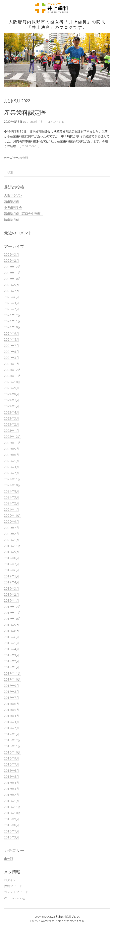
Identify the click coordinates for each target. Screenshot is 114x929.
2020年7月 (11, 528)
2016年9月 (11, 758)
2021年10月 (12, 485)
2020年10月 (12, 515)
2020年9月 (11, 521)
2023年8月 (11, 394)
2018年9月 (11, 625)
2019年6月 (11, 570)
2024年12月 (12, 315)
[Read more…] (29, 146)
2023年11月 (12, 376)
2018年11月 (12, 613)
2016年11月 (12, 746)
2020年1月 (11, 540)
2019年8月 (11, 558)
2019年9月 (11, 552)
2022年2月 (11, 473)
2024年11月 (12, 321)
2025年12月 (12, 267)
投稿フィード (13, 886)
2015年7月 (11, 831)
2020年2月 (11, 534)
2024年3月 (11, 358)
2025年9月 (11, 285)
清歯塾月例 (11, 201)
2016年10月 (12, 752)
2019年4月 (11, 582)
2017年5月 (11, 710)
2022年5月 (11, 461)
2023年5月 (11, 406)
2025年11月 (12, 273)
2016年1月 (11, 801)
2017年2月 (11, 728)
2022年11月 (12, 443)
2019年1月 (11, 600)
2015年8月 (11, 825)
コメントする (55, 122)
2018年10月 (12, 619)
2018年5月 (11, 643)
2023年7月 (11, 400)
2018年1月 (11, 667)
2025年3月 (11, 303)
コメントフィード (16, 892)
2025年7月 (11, 291)
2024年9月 (11, 333)
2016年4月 (11, 783)
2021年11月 (12, 479)
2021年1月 (11, 509)
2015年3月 (11, 837)
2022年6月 (11, 455)
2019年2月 (11, 594)
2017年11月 (12, 673)
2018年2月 (11, 661)
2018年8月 (11, 631)
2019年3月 (11, 588)
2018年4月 (11, 649)
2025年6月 (11, 297)
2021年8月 (11, 491)
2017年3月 (11, 722)
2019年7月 (11, 564)
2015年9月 (11, 819)
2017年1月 (11, 734)
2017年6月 (11, 704)
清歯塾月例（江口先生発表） (23, 213)
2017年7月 (11, 698)
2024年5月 (11, 352)
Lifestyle (35, 921)
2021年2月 (11, 503)
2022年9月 (11, 449)
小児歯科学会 (13, 207)
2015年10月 (12, 813)
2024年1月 (11, 364)
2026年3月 (11, 254)
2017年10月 (12, 679)
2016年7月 (11, 764)
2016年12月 (12, 740)
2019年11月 (12, 546)
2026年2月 (11, 260)
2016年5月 (11, 776)
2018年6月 (11, 637)
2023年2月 (11, 424)
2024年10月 (12, 327)
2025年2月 (11, 309)
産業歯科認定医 (25, 112)
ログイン (10, 880)
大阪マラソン (13, 195)
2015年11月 (12, 807)
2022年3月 (11, 467)
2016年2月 (11, 795)
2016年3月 (11, 789)
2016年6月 (11, 771)
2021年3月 (11, 497)
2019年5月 (11, 576)
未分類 (23, 157)
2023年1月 (11, 431)
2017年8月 (11, 692)
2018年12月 (12, 607)
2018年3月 (11, 655)
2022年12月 (12, 437)
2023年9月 (11, 388)
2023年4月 (11, 412)
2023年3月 (11, 418)
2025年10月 (12, 279)
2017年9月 (11, 686)
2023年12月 (12, 370)
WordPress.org (14, 898)
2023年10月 (12, 382)
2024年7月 (11, 346)
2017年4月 (11, 716)
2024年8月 (11, 339)
